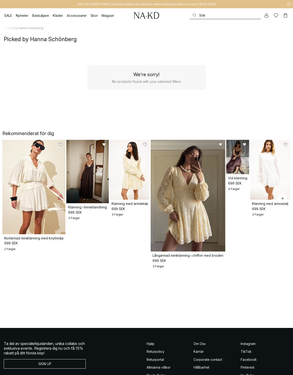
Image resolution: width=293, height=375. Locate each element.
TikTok (246, 323)
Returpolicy (155, 323)
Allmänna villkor (159, 339)
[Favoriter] (276, 15)
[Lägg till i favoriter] (69, 144)
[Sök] (225, 15)
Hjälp (150, 315)
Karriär (199, 323)
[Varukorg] (285, 15)
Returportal (155, 331)
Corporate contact (208, 331)
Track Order (156, 347)
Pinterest (247, 339)
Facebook (249, 331)
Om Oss (200, 315)
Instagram (248, 315)
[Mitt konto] (266, 15)
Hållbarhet (201, 339)
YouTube (248, 347)
